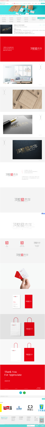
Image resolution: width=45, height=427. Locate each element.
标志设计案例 (21, 418)
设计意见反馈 (21, 419)
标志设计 (16, 424)
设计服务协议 (36, 419)
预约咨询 (36, 425)
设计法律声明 (36, 418)
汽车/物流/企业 (34, 19)
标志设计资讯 (28, 420)
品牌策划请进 (42, 3)
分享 (24, 393)
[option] (5, 408)
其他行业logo (18, 21)
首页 (12, 3)
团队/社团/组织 (11, 21)
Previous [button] (43, 402)
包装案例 (39, 3)
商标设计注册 (25, 3)
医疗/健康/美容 (4, 21)
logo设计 (13, 424)
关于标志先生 (28, 418)
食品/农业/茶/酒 (4, 19)
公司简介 (33, 3)
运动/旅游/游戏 (11, 19)
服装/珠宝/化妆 (26, 19)
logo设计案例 (21, 3)
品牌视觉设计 (29, 3)
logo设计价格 (17, 3)
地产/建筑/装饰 (10, 15)
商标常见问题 (36, 420)
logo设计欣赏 (26, 21)
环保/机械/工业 (19, 19)
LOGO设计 (23, 424)
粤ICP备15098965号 (41, 424)
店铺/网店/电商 (41, 19)
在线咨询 (42, 425)
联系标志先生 (28, 419)
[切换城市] (7, 3)
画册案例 (36, 3)
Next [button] (44, 402)
